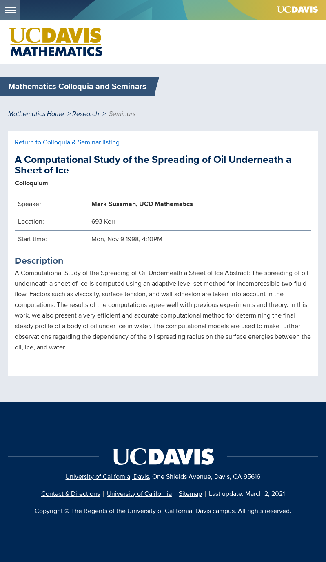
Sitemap (190, 493)
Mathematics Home (36, 113)
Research (85, 113)
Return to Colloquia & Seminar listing (67, 142)
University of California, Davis (107, 476)
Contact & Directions (70, 493)
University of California (139, 493)
